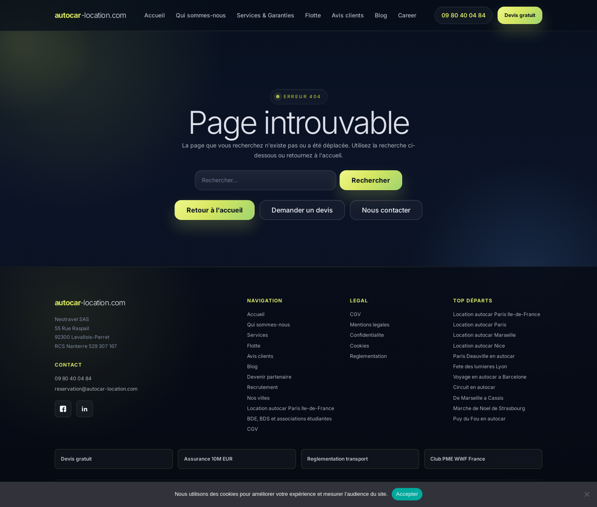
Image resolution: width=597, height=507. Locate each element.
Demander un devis (302, 210)
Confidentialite (367, 335)
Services (257, 335)
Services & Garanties (265, 15)
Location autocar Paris (479, 324)
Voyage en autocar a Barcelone (490, 377)
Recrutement (262, 387)
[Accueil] (90, 15)
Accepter (407, 494)
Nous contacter (386, 210)
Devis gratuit (520, 15)
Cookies (359, 346)
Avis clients (348, 15)
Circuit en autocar (474, 387)
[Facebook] (63, 409)
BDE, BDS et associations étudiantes (289, 418)
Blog (381, 15)
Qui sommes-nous (201, 15)
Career (407, 15)
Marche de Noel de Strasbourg (489, 408)
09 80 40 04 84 (463, 17)
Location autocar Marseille (484, 335)
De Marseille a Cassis (478, 398)
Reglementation (368, 356)
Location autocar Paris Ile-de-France (290, 408)
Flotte (313, 15)
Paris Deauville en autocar (484, 356)
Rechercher (371, 180)
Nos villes (258, 398)
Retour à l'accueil (215, 210)
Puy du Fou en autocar (479, 418)
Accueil (154, 15)
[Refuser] (586, 494)
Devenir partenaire (269, 377)
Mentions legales (369, 324)
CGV (252, 429)
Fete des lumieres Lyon (480, 366)
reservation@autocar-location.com (96, 389)
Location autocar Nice (479, 346)
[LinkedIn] (84, 409)
